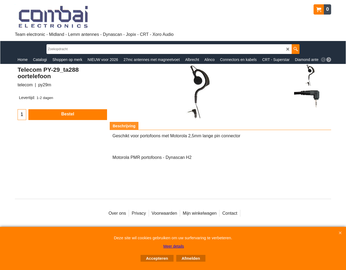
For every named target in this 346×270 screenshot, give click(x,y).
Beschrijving (124, 126)
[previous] (323, 59)
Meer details (173, 246)
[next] (328, 59)
